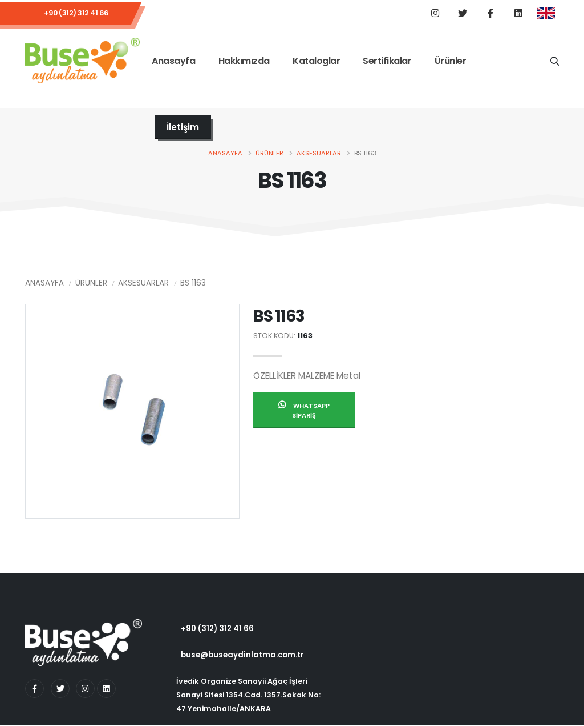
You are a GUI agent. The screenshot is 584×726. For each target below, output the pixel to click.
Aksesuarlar (319, 154)
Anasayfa (173, 62)
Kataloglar (316, 62)
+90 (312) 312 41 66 (76, 14)
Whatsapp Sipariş (304, 411)
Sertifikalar (387, 62)
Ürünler (451, 62)
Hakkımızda (244, 62)
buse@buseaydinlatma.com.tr (244, 656)
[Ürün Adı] (554, 61)
